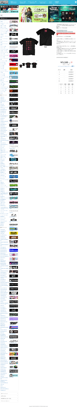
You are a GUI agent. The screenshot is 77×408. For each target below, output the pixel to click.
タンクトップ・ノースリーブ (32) (4, 24)
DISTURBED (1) (3, 279)
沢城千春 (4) (2, 175)
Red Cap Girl (13, 60)
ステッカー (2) (2, 91)
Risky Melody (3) (3, 131)
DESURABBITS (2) (3, 109)
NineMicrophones (13, 181)
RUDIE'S (13, 73)
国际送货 (64, 33)
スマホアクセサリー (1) (4, 87)
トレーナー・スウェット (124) (4, 37)
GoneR (13, 238)
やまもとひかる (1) (3, 221)
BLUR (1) (1, 259)
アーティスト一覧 (32, 2)
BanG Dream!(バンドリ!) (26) (4, 102)
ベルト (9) (2, 68)
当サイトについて (9, 393)
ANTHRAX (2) (2, 236)
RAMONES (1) (2, 356)
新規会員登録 (64, 4)
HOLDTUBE (13, 363)
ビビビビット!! (13, 255)
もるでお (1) (2, 219)
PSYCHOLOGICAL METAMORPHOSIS (13, 332)
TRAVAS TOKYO (13, 147)
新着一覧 (73, 4)
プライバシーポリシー (9, 400)
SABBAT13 (13, 185)
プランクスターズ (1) (3, 210)
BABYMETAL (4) (3, 100)
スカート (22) (2, 53)
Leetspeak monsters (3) (4, 121)
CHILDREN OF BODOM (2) (4, 266)
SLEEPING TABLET (13, 155)
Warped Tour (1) (3, 387)
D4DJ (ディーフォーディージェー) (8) (4, 108)
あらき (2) (2, 147)
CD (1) (1, 93)
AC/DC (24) (2, 233)
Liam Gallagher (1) (3, 308)
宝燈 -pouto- (13, 168)
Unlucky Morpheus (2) (3, 144)
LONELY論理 (13, 289)
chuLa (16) (2, 104)
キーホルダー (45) (3, 90)
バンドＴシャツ (42, 2)
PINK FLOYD (65, 31)
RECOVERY (13, 130)
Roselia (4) (2, 133)
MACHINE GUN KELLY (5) (4, 314)
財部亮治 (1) (2, 189)
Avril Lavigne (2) (3, 247)
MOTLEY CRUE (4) (3, 329)
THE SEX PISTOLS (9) (4, 363)
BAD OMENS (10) (3, 248)
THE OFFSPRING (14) (4, 382)
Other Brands (13, 359)
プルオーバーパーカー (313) (4, 44)
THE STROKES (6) (3, 373)
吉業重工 (13, 125)
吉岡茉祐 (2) (2, 222)
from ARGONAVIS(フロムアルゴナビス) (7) (4, 116)
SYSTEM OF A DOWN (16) (4, 378)
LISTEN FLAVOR (13, 56)
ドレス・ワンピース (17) (4, 55)
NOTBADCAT (13, 177)
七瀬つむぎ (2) (2, 202)
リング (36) (2, 78)
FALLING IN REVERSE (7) (4, 286)
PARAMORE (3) (3, 344)
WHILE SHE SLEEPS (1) (4, 388)
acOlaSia (13, 346)
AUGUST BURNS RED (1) (4, 243)
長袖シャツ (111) (3, 27)
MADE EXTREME (13, 215)
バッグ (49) (2, 65)
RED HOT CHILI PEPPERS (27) (3, 358)
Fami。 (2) (2, 114)
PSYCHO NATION (13, 47)
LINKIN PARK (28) (3, 311)
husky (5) (1, 119)
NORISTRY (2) (2, 205)
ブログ (50, 2)
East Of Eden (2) (3, 112)
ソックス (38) (2, 75)
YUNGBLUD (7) (3, 390)
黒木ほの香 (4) (2, 165)
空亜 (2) (1, 162)
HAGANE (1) (2, 118)
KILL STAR (13, 104)
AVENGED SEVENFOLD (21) (4, 245)
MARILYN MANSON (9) (4, 317)
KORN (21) (2, 305)
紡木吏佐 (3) (2, 196)
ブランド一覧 (22, 2)
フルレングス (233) (3, 33)
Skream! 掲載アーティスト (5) (4, 137)
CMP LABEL (13, 173)
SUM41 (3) (2, 376)
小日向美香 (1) (2, 169)
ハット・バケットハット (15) (4, 59)
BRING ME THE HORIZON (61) (3, 261)
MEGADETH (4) (3, 318)
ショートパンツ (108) (3, 31)
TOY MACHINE (13, 87)
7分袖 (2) (1, 34)
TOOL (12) (2, 384)
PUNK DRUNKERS (13, 65)
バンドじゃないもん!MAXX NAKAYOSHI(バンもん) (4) (4, 208)
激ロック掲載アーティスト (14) (4, 167)
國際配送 (69, 33)
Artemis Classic (13, 138)
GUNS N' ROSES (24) (4, 292)
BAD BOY (13, 246)
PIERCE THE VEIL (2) (4, 347)
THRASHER (13, 229)
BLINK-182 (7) (2, 257)
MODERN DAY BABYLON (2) (2, 325)
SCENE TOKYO (13, 30)
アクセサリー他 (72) (3, 88)
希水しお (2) (2, 159)
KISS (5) (1, 301)
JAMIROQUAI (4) (3, 295)
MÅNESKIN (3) (2, 315)
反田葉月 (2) (2, 191)
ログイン (55, 4)
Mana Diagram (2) (3, 124)
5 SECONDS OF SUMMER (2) (3, 232)
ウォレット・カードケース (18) (4, 72)
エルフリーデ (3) (3, 154)
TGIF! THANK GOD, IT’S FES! (13, 220)
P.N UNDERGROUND (13, 52)
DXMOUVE (13, 194)
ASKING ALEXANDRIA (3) (4, 240)
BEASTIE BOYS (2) (3, 251)
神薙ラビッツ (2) (3, 157)
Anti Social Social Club (13, 341)
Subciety (13, 39)
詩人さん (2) (2, 178)
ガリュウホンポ (13, 311)
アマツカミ (13, 160)
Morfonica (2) (2, 125)
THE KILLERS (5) (3, 300)
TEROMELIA (13, 323)
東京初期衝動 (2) (3, 199)
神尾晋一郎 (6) (2, 156)
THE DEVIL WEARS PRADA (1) (3, 277)
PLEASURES (13, 371)
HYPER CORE (13, 306)
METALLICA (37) (3, 320)
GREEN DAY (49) (3, 291)
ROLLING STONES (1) (4, 361)
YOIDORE (13, 69)
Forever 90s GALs (13, 259)
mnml (13, 117)
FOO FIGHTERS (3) (3, 289)
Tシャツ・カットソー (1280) (3, 21)
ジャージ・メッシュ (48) (4, 30)
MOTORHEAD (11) (3, 331)
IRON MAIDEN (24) (3, 294)
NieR (13, 268)
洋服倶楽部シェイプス (13, 242)
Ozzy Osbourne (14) (3, 341)
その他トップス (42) (3, 50)
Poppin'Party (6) (3, 128)
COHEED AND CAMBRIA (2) (4, 269)
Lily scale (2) (2, 122)
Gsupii (13, 207)
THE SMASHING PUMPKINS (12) (3, 371)
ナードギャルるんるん (13, 263)
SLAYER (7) (2, 366)
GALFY (13, 22)
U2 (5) (1, 385)
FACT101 (13, 302)
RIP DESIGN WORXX (13, 367)
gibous (13, 95)
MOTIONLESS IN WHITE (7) (4, 328)
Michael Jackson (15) (3, 321)
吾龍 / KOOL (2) (3, 170)
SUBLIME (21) (2, 374)
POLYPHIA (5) (2, 350)
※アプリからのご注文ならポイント (66, 66)
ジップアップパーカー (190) (4, 42)
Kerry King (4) (2, 298)
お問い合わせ (9, 396)
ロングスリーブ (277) (3, 28)
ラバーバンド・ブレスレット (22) (4, 82)
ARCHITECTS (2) (3, 238)
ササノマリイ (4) (3, 173)
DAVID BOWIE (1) (3, 272)
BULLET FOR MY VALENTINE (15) (3, 264)
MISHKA (13, 298)
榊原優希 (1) (2, 172)
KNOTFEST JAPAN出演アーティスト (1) (4, 304)
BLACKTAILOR (13, 113)
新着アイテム (14, 2)
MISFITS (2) (2, 323)
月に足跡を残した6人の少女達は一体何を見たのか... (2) (4, 193)
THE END (13, 211)
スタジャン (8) (2, 47)
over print (13, 26)
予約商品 (65, 30)
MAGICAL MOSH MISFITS (13, 82)
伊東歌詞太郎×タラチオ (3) (4, 153)
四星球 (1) (2, 182)
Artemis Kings (13, 143)
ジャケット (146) (3, 46)
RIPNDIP (13, 77)
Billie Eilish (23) (2, 253)
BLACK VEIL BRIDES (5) (4, 256)
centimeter (13, 121)
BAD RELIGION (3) (3, 250)
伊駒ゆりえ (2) (2, 150)
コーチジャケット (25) (4, 49)
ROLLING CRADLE (13, 233)
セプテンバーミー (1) (3, 186)
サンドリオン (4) (3, 176)
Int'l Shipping (59, 33)
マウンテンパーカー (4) (4, 52)
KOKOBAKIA (13, 225)
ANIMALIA (13, 315)
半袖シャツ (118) (3, 25)
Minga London (13, 108)
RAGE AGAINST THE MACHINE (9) (3, 354)
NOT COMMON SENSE (13, 350)
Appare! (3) (2, 98)
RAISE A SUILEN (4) (3, 130)
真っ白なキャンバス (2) (4, 213)
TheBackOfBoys (13, 293)
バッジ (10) (2, 85)
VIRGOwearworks (13, 43)
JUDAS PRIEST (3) (3, 297)
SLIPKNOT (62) (2, 369)
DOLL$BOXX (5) (3, 111)
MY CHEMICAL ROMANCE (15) (3, 335)
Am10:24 (13, 190)
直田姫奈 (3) (2, 183)
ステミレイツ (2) (3, 185)
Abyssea (13, 134)
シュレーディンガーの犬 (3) (4, 180)
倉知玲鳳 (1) (2, 163)
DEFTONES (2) (2, 275)
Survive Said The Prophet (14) (4, 141)
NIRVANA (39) (2, 338)
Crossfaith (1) (2, 105)
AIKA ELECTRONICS (13, 251)
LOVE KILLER (13, 328)
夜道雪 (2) (2, 224)
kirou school (13, 376)
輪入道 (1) (2, 225)
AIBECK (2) (2, 97)
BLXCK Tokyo (13, 276)
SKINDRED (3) (2, 364)
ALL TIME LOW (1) (3, 235)
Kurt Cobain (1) (2, 307)
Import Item (13, 354)
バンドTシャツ (70, 31)
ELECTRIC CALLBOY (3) (4, 282)
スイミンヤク (13, 319)
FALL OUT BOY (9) (3, 288)
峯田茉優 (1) (2, 216)
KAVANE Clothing (13, 91)
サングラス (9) (2, 62)
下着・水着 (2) (2, 84)
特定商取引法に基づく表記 (9, 398)
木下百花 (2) (2, 160)
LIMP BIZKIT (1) (3, 310)
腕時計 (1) (2, 80)
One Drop (13, 198)
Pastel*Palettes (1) (3, 127)
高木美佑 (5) (2, 188)
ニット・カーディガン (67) (4, 39)
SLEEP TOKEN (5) (3, 367)
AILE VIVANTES (13, 272)
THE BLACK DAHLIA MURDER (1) (3, 381)
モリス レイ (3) (2, 218)
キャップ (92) (2, 56)
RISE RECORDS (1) (3, 360)
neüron (13, 203)
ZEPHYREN (13, 337)
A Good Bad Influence (13, 100)
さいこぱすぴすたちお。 (13, 151)
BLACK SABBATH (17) (4, 254)
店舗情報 (57, 2)
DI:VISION (13, 281)
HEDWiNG (13, 285)
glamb (13, 35)
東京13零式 (13, 164)
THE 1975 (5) (2, 229)
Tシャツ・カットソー (60, 30)
